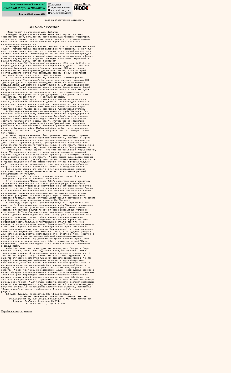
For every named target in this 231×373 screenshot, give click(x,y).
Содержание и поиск (59, 7)
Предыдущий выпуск (59, 13)
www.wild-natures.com (78, 354)
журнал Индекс (82, 4)
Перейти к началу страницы (16, 369)
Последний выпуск (58, 10)
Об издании (54, 4)
